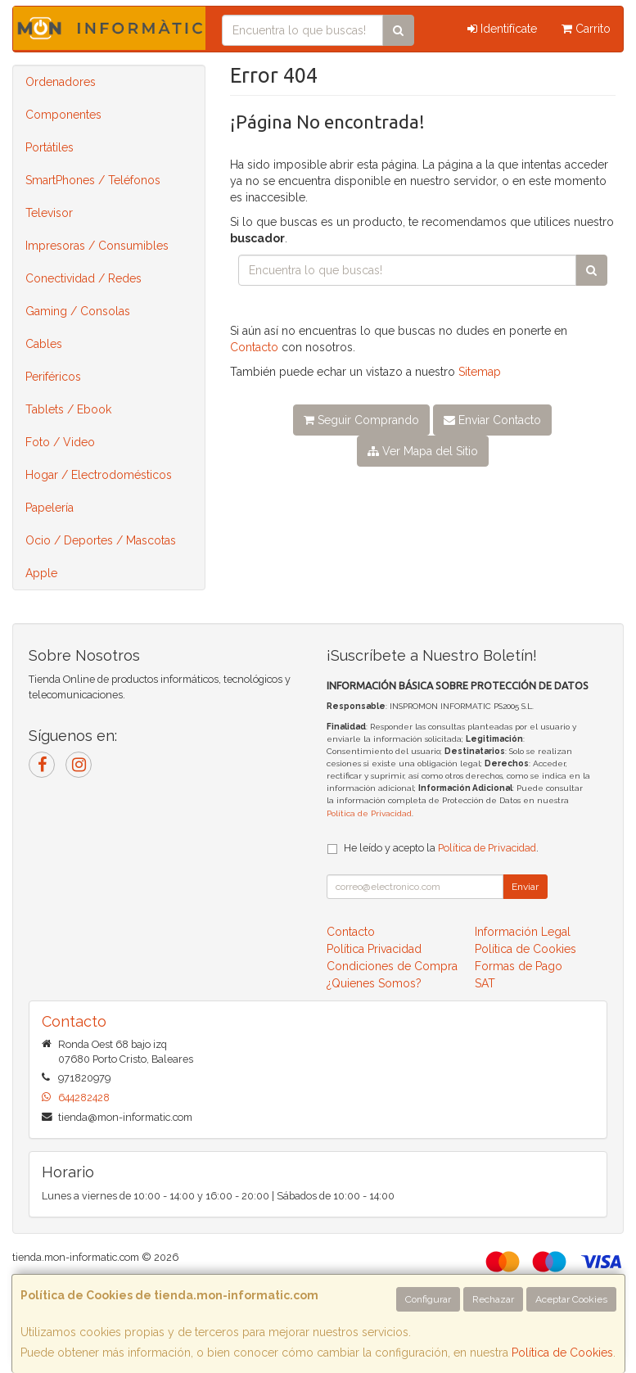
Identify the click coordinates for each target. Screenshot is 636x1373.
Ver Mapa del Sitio (423, 451)
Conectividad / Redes (83, 278)
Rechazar (493, 1299)
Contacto (254, 347)
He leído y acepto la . (441, 848)
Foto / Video (60, 442)
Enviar (525, 886)
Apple (41, 573)
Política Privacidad (374, 948)
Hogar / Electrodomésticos (98, 474)
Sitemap (479, 371)
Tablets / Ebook (68, 409)
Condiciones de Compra (392, 966)
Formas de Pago (518, 966)
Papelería (49, 507)
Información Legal (523, 931)
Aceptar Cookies (571, 1299)
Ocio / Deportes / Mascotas (100, 540)
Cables (43, 343)
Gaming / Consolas (77, 311)
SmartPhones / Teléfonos (92, 180)
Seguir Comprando (361, 420)
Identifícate (502, 28)
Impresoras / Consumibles (97, 245)
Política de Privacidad (369, 813)
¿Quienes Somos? (374, 983)
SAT (485, 983)
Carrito (586, 28)
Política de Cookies (562, 1352)
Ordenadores (60, 81)
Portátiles (49, 147)
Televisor (49, 212)
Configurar (428, 1299)
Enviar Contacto (492, 420)
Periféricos (53, 376)
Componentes (63, 114)
